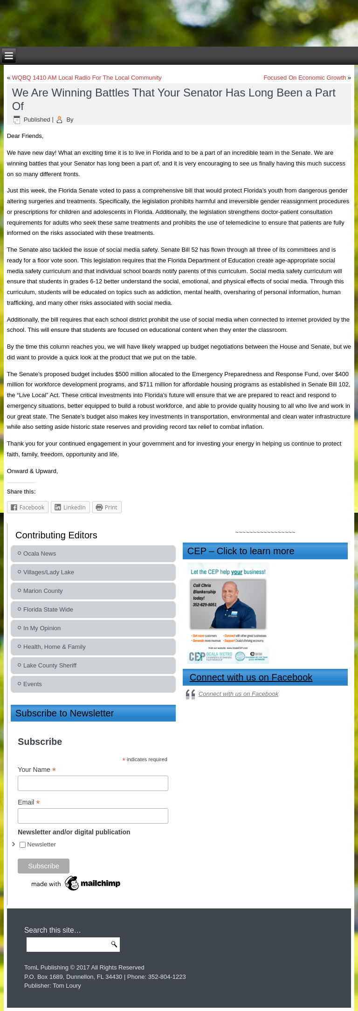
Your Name (37, 769)
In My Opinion (42, 628)
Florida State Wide (48, 609)
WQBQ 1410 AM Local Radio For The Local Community (87, 77)
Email (29, 802)
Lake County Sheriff (49, 665)
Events (32, 684)
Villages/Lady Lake (48, 572)
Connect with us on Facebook (251, 677)
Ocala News (39, 553)
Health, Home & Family (54, 646)
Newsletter (41, 844)
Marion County (43, 590)
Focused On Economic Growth (304, 77)
